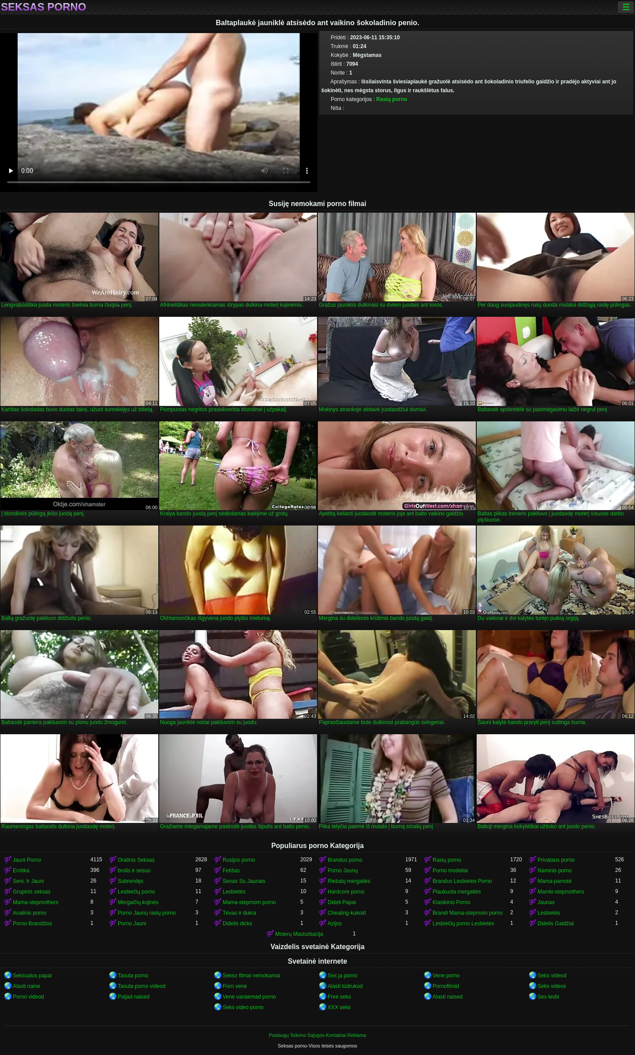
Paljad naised (133, 997)
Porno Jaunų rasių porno (147, 913)
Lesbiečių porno (136, 892)
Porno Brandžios (32, 923)
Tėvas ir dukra (239, 913)
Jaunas (546, 902)
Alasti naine (26, 986)
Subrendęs (130, 881)
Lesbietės (234, 892)
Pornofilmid (446, 986)
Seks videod (552, 975)
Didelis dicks (237, 923)
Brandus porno (345, 860)
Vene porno (446, 975)
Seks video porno (243, 1007)
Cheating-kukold (347, 913)
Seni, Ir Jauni (28, 881)
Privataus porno (556, 860)
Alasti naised (448, 997)
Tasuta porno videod (141, 986)
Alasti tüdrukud (345, 986)
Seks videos (552, 986)
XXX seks (339, 1007)
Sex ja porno (342, 975)
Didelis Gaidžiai (556, 923)
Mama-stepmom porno (249, 902)
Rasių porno (391, 99)
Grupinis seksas (31, 892)
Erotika (21, 870)
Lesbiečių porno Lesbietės (463, 923)
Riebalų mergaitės (349, 881)
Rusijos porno (239, 860)
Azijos (335, 923)
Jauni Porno (27, 860)
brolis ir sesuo (134, 870)
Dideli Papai (342, 902)
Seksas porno (43, 7)
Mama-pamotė (555, 881)
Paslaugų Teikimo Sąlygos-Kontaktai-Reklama (317, 1035)
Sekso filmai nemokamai (251, 975)
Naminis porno (555, 870)
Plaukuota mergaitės (457, 892)
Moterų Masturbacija (299, 934)
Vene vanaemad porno (249, 997)
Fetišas (231, 870)
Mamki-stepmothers (561, 892)
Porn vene (235, 986)
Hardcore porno (346, 892)
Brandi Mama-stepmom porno (468, 913)
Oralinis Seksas (136, 860)
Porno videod (28, 997)
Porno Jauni (132, 923)
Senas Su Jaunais (244, 881)
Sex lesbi (548, 997)
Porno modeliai (450, 870)
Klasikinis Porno (451, 902)
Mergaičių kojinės (138, 902)
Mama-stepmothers (35, 902)
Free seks (339, 997)
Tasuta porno (133, 975)
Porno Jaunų (343, 870)
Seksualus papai (32, 975)
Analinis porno (29, 913)
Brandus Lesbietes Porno (462, 881)
